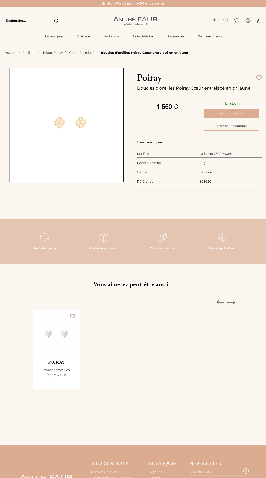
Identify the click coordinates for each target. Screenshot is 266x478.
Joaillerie (83, 36)
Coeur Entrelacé (81, 53)
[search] (56, 20)
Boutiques (163, 463)
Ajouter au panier (232, 113)
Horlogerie (111, 36)
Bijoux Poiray (53, 53)
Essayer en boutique (231, 125)
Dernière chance (210, 36)
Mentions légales (103, 472)
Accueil (10, 53)
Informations (109, 463)
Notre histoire (143, 36)
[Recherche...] (26, 21)
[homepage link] (135, 21)
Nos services (175, 36)
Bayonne (156, 472)
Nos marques (53, 36)
